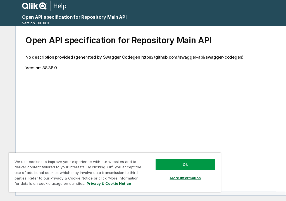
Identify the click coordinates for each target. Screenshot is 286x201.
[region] (115, 172)
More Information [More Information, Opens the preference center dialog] (185, 178)
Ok (185, 164)
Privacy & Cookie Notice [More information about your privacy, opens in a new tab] (109, 183)
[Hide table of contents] (7, 34)
